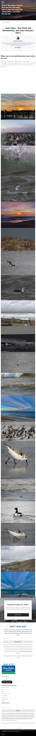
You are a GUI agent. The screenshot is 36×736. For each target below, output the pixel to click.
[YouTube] (6, 676)
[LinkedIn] (4, 676)
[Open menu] (34, 2)
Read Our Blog (4, 695)
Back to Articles (6, 22)
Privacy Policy (18, 728)
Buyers (3, 689)
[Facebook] (2, 676)
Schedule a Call (4, 697)
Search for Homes (5, 687)
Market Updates (4, 699)
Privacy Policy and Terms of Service (9, 720)
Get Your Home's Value (6, 693)
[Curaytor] (7, 683)
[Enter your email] (19, 638)
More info (20, 731)
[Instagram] (8, 676)
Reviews (3, 701)
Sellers (3, 691)
